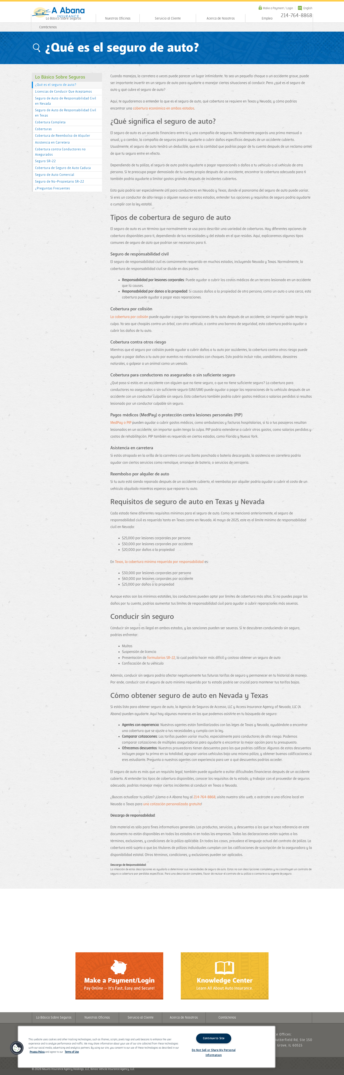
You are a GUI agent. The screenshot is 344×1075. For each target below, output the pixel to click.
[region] (147, 1047)
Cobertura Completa (50, 122)
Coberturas (43, 129)
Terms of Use (72, 1052)
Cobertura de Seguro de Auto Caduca (63, 168)
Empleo (267, 18)
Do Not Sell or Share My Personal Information (213, 1053)
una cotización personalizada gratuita (172, 804)
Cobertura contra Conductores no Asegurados (60, 152)
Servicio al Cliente (168, 18)
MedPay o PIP (120, 423)
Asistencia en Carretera (52, 142)
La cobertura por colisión (129, 317)
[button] (17, 1048)
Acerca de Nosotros (221, 18)
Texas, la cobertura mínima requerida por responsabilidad (159, 562)
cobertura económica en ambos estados (163, 108)
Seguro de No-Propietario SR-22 (59, 181)
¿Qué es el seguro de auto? (55, 84)
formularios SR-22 (161, 658)
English (307, 8)
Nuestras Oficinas (118, 18)
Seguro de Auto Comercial (54, 174)
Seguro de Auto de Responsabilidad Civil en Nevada (65, 101)
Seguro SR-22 (45, 161)
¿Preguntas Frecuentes (52, 188)
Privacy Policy (37, 1052)
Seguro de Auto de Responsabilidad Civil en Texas (65, 113)
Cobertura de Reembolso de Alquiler (62, 135)
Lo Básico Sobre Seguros (63, 18)
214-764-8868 (204, 797)
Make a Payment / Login (278, 8)
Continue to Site (213, 1038)
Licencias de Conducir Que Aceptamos (63, 91)
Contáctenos (48, 27)
